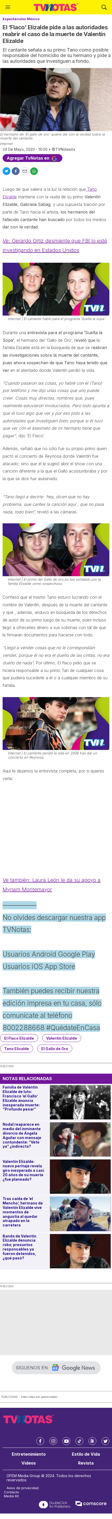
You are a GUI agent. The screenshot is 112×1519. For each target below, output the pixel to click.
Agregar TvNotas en (32, 158)
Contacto (11, 1492)
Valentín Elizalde (61, 1038)
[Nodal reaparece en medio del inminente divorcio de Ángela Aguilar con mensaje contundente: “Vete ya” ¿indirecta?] (80, 1139)
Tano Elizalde (16, 1048)
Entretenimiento (29, 1454)
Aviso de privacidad (23, 1488)
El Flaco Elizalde (19, 1038)
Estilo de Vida (86, 1454)
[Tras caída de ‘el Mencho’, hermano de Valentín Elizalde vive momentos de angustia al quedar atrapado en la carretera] (80, 1214)
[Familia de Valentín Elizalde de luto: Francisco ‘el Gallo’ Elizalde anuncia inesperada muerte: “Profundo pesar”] (80, 1102)
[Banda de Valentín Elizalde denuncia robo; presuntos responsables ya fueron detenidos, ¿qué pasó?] (80, 1251)
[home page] (56, 7)
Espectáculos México (21, 19)
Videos (28, 1463)
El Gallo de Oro (54, 1048)
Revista (86, 1463)
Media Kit (11, 1496)
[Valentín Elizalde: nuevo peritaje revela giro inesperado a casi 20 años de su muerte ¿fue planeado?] (80, 1176)
